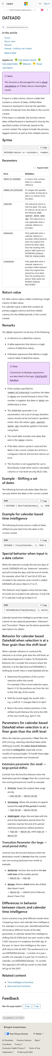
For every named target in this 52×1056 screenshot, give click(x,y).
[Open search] (40, 3)
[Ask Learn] (42, 10)
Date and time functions (19, 986)
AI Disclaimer (7, 1040)
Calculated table (10, 63)
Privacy (18, 1044)
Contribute (6, 1044)
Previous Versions (24, 1040)
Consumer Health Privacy (13, 1048)
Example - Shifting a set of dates (18, 48)
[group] (26, 153)
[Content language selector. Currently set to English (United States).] (15, 1027)
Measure (27, 63)
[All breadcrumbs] (4, 10)
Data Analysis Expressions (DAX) (22, 10)
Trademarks (7, 1052)
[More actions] (47, 10)
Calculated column (27, 59)
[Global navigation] (3, 3)
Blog (37, 1040)
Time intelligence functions (20, 982)
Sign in (47, 3)
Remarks (8, 45)
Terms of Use (34, 1048)
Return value (9, 41)
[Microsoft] (26, 4)
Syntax (7, 37)
